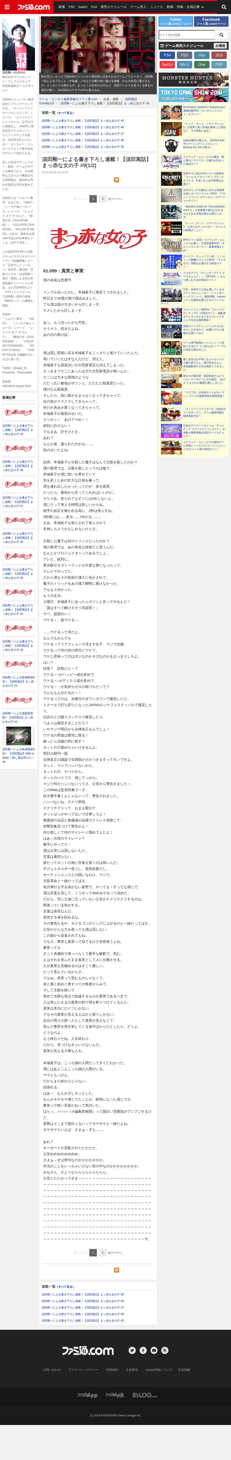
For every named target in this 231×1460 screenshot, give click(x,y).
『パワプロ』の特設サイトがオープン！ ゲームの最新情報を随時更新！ (204, 394)
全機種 (220, 46)
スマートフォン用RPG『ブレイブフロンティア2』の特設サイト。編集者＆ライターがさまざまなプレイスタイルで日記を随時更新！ (204, 314)
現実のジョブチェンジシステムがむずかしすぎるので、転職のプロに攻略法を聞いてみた (203, 329)
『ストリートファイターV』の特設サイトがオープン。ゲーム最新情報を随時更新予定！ (204, 412)
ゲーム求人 (132, 7)
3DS (219, 55)
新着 (61, 7)
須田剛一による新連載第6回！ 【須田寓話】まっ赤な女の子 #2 (18, 681)
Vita (202, 55)
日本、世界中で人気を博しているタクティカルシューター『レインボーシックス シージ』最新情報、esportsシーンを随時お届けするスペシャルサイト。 (193, 296)
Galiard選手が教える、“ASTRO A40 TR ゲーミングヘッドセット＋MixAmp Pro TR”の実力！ (203, 144)
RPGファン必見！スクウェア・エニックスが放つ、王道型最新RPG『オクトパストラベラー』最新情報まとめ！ (204, 245)
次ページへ (115, 199)
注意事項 (131, 1369)
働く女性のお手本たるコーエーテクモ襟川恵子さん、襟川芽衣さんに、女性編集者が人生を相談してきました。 (203, 364)
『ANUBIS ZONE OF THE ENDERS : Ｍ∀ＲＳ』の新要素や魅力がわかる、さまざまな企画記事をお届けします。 (204, 211)
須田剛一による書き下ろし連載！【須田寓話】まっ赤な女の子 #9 (17, 430)
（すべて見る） (65, 113)
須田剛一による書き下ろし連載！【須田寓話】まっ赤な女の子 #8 (17, 466)
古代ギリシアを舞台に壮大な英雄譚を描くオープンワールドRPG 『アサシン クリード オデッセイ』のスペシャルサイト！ (204, 195)
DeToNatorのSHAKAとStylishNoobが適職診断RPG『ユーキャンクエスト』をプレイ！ (204, 111)
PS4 (92, 7)
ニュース (150, 7)
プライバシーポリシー (85, 1369)
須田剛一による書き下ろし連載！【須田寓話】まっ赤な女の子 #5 (17, 574)
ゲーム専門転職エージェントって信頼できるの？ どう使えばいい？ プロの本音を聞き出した (204, 346)
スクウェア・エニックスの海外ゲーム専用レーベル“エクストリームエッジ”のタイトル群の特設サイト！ (204, 445)
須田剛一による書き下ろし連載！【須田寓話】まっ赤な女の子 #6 (17, 538)
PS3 (184, 55)
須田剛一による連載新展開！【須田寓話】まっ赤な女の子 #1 (17, 717)
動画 (162, 7)
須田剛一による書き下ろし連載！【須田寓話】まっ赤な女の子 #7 (17, 502)
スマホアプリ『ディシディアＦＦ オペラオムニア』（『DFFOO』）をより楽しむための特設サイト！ (204, 276)
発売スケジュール (110, 7)
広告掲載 (180, 1369)
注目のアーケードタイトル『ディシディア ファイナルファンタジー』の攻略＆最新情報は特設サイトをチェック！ (204, 430)
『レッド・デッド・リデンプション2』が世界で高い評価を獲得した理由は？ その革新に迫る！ (204, 127)
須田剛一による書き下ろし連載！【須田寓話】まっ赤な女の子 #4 (17, 610)
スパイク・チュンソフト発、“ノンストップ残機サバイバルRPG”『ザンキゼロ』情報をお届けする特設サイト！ (204, 261)
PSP (219, 65)
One (201, 65)
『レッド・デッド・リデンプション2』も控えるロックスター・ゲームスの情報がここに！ (204, 227)
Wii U (184, 65)
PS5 (71, 7)
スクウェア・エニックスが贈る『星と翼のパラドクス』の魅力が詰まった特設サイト (203, 160)
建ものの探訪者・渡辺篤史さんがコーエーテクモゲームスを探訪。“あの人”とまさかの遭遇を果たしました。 (204, 379)
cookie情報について (156, 1369)
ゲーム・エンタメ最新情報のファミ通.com (68, 99)
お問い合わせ (55, 1369)
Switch (81, 7)
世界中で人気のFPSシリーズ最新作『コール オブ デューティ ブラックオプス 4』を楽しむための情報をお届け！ (203, 178)
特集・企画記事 (179, 7)
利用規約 (112, 1369)
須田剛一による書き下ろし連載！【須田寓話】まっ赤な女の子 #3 (17, 645)
